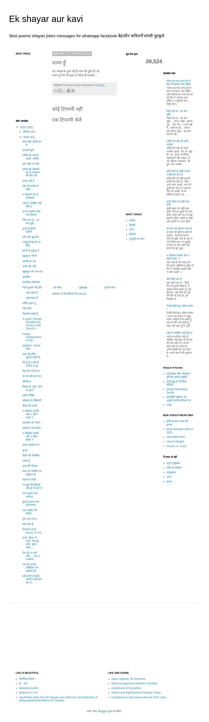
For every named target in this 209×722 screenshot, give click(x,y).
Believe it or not (28, 692)
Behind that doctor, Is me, (32, 531)
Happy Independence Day (31, 337)
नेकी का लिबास (174, 467)
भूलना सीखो (28, 395)
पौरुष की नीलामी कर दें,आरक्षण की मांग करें (31, 172)
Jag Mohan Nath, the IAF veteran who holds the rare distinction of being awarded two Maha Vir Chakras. (58, 699)
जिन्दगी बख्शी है (30, 313)
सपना (169, 481)
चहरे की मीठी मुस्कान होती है (31, 356)
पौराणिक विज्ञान (27, 678)
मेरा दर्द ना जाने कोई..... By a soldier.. (31, 556)
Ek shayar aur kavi (46, 19)
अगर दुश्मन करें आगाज (30, 495)
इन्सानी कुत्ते (28, 150)
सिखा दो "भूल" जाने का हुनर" (32, 388)
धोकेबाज (26, 381)
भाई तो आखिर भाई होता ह (31, 205)
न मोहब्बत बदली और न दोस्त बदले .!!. (30, 414)
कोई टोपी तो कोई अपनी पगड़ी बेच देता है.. (32, 579)
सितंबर (27, 131)
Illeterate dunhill (28, 688)
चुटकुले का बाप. (137, 238)
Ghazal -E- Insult (177, 446)
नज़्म (169, 476)
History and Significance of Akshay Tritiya (136, 692)
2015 (23, 127)
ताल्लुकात (171, 472)
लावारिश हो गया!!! (31, 422)
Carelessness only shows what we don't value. (139, 697)
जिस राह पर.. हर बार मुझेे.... (30, 221)
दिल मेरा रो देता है (30, 371)
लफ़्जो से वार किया (31, 428)
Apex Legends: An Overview (128, 678)
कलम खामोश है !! (31, 444)
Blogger (102, 711)
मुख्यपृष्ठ (83, 287)
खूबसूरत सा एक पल (32, 271)
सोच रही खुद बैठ (30, 237)
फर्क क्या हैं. (28, 524)
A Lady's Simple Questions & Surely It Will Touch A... (32, 323)
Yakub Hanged (175, 441)
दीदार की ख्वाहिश (31, 455)
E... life (23, 683)
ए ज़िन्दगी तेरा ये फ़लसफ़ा (30, 196)
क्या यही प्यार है (174, 279)
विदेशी (132, 225)
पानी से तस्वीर (31, 479)
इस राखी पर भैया (30, 163)
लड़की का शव (29, 261)
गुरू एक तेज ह (29, 518)
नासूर (169, 404)
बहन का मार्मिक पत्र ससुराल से (32, 473)
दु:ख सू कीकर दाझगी (29, 230)
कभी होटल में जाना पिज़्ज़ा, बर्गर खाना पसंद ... (31, 542)
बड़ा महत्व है (30, 292)
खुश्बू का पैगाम (29, 255)
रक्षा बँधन (27, 308)
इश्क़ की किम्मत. (30, 465)
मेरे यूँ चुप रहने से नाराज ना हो (30, 364)
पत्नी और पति (29, 266)
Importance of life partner (126, 688)
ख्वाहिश (26, 277)
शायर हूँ (26, 460)
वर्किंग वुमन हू (29, 303)
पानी (131, 229)
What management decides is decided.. (135, 683)
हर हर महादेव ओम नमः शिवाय (31, 213)
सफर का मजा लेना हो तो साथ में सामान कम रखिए (179, 82)
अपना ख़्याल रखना (176, 437)
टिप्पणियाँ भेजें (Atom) (75, 293)
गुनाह (25, 450)
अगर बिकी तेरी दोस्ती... (29, 512)
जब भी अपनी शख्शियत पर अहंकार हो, (30, 568)
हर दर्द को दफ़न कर (31, 376)
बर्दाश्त (132, 220)
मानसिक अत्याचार (31, 282)
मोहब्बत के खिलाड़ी (31, 400)
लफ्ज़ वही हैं (28, 180)
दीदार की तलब (29, 405)
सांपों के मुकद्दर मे (30, 250)
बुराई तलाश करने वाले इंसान (30, 503)
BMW (132, 234)
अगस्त (26, 137)
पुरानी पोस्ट (109, 287)
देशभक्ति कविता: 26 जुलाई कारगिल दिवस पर (179, 398)
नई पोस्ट (57, 287)
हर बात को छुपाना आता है (179, 228)
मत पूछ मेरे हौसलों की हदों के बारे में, (32, 486)
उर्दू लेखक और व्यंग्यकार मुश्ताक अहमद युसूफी (178, 375)
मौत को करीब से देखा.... (30, 187)
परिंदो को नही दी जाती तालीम (30, 157)
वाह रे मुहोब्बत (173, 463)
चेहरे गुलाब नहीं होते (32, 287)
